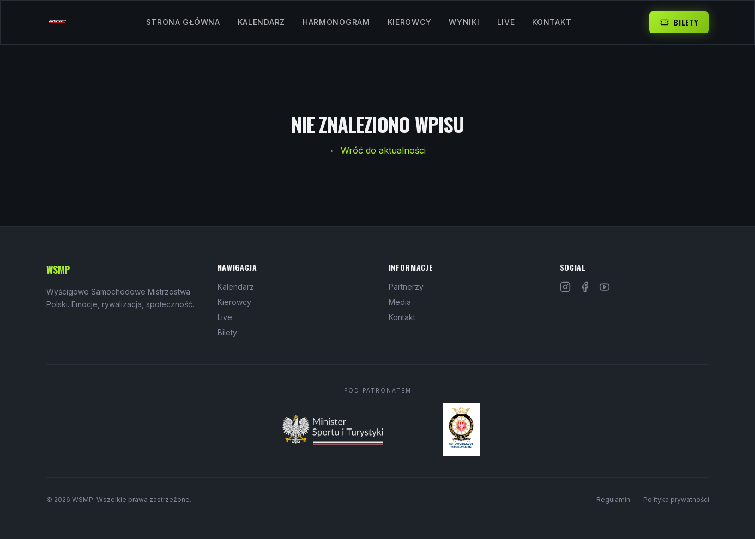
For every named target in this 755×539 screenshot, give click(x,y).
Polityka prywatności (676, 499)
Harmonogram (336, 22)
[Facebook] (584, 286)
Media (400, 302)
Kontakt (551, 22)
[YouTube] (604, 286)
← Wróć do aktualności (377, 150)
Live (506, 22)
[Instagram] (565, 286)
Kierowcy (410, 22)
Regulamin (613, 499)
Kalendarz (261, 22)
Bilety (679, 22)
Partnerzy (406, 286)
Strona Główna (183, 22)
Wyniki (464, 22)
